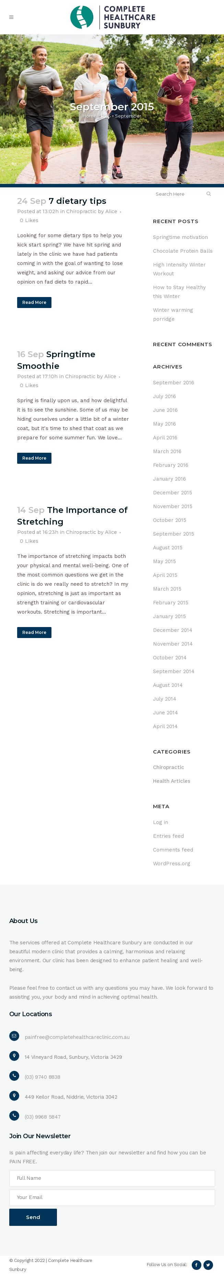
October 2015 (169, 520)
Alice (111, 211)
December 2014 (172, 630)
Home (90, 116)
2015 (105, 116)
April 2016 (165, 438)
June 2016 (165, 410)
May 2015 (164, 561)
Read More (34, 302)
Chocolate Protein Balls (183, 251)
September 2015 (173, 534)
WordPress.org (171, 863)
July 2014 (164, 699)
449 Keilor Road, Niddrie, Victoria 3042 (71, 1097)
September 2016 (173, 383)
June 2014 (165, 713)
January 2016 (169, 479)
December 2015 (172, 493)
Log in (160, 822)
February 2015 (170, 603)
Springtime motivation (180, 237)
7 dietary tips (77, 201)
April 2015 (165, 575)
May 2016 (164, 424)
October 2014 (170, 658)
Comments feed (173, 850)
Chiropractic (81, 211)
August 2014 (168, 685)
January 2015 (169, 616)
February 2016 (170, 465)
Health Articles (171, 781)
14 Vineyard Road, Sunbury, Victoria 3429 (73, 1057)
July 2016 (164, 396)
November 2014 (173, 644)
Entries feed (168, 836)
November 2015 (172, 506)
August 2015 (167, 548)
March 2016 (167, 451)
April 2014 (165, 726)
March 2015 (167, 589)
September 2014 (173, 671)
